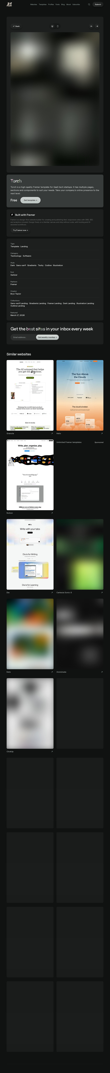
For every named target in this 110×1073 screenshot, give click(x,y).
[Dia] (30, 557)
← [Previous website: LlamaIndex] (91, 26)
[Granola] (30, 398)
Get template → (30, 200)
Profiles (51, 4)
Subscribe (76, 4)
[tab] (52, 26)
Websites (33, 4)
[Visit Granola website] (52, 433)
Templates (43, 4)
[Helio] (79, 398)
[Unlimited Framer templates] (79, 442)
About (68, 4)
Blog (63, 4)
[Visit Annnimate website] (101, 672)
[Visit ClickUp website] (52, 751)
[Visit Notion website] (52, 512)
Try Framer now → (20, 230)
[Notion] (30, 477)
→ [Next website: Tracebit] (97, 26)
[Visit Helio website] (101, 433)
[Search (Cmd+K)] (89, 4)
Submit (98, 4)
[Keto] (30, 636)
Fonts (58, 4)
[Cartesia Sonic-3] (79, 557)
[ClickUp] (30, 716)
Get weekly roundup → (47, 337)
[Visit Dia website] (52, 592)
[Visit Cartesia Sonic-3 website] (101, 592)
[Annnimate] (79, 636)
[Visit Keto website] (52, 672)
